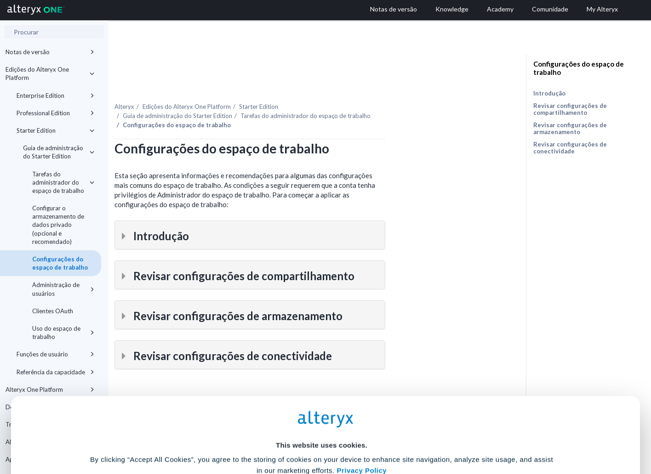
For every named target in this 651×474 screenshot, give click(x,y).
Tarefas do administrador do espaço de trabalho (63, 182)
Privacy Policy (362, 381)
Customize (396, 433)
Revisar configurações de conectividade (570, 148)
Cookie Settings (321, 406)
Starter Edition (55, 130)
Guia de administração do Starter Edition (58, 152)
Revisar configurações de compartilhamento (570, 109)
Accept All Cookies (256, 433)
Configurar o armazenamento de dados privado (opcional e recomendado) (58, 224)
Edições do (271, 86)
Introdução (549, 93)
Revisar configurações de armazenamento (570, 128)
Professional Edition (55, 113)
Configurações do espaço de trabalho (60, 263)
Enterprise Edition (55, 95)
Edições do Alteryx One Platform (50, 73)
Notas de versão (50, 52)
